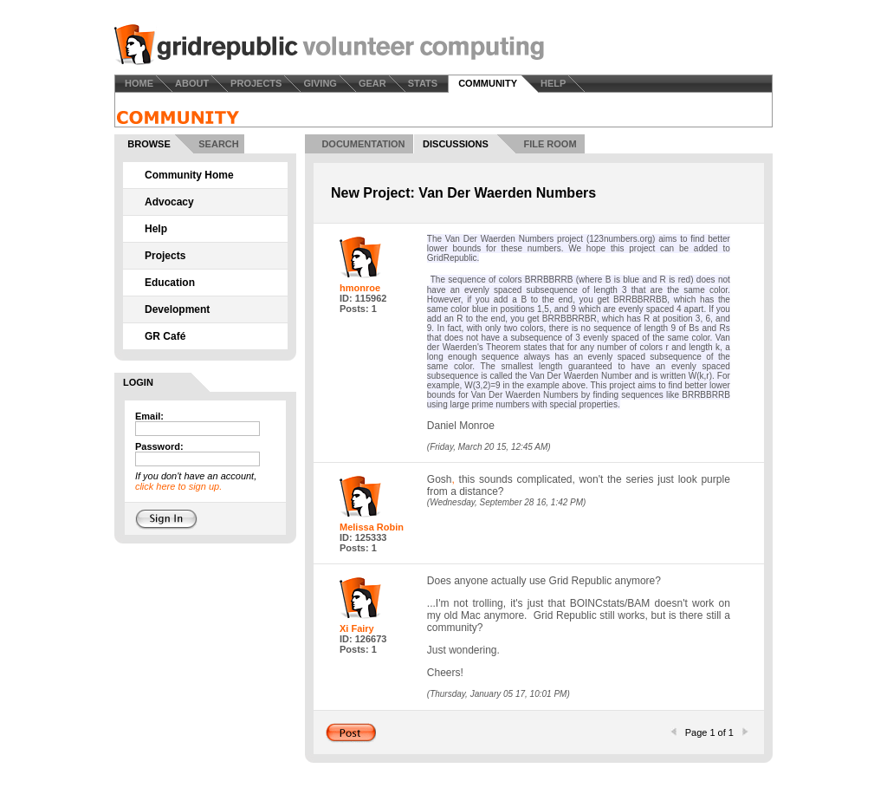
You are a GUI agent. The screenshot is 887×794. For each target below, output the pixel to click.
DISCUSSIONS (456, 144)
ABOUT (192, 83)
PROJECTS (256, 83)
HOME (139, 83)
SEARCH (218, 144)
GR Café (165, 336)
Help (156, 229)
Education (170, 283)
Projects (165, 256)
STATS (422, 83)
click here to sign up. (178, 486)
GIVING (320, 83)
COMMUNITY (487, 83)
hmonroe (360, 288)
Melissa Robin (372, 527)
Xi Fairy (357, 628)
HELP (553, 83)
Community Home (189, 175)
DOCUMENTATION (363, 144)
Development (177, 309)
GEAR (372, 83)
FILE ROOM (549, 144)
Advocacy (169, 202)
